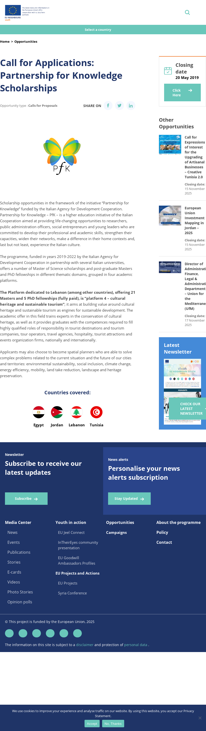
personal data (136, 644)
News (12, 532)
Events (13, 542)
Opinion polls (19, 602)
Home (5, 41)
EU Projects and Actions (77, 573)
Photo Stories (20, 592)
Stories (14, 562)
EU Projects (67, 583)
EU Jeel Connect (71, 532)
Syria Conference (72, 592)
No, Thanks (113, 724)
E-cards (14, 572)
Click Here (177, 92)
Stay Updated (126, 498)
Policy (162, 532)
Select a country (98, 29)
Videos (13, 582)
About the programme (178, 522)
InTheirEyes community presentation (78, 545)
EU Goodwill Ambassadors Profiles (76, 560)
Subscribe (23, 498)
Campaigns (116, 532)
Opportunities (25, 41)
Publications (18, 552)
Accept (92, 724)
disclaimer (85, 644)
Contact (164, 542)
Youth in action (71, 522)
